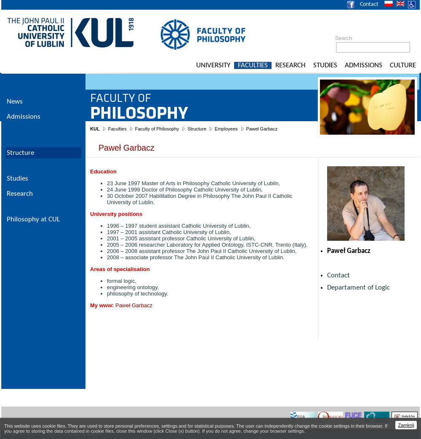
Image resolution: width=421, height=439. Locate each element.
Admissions (363, 65)
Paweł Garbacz (262, 128)
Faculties (253, 65)
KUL (95, 128)
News (15, 101)
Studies (325, 65)
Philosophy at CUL (33, 219)
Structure (196, 128)
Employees (226, 128)
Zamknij (406, 425)
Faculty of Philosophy (157, 128)
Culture (403, 65)
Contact (369, 4)
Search (343, 38)
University (213, 65)
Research (290, 65)
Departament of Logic (358, 287)
